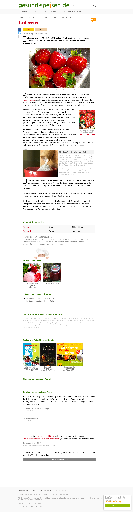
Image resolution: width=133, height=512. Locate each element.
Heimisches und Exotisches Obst (58, 17)
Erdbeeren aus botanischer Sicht (40, 301)
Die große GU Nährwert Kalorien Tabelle (69, 369)
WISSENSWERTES (58, 12)
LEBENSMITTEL (25, 12)
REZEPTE (71, 12)
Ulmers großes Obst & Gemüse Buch (31, 369)
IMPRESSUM (46, 491)
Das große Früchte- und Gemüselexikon (48, 369)
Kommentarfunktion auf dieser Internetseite (41, 438)
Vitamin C (27, 227)
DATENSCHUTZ (60, 491)
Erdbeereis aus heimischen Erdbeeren (32, 285)
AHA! (79, 12)
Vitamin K (27, 231)
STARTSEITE (23, 491)
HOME (21, 17)
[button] (19, 29)
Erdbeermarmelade (52, 283)
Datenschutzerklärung (113, 502)
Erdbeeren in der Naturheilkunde (40, 298)
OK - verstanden (117, 506)
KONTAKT (34, 491)
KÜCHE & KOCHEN (41, 12)
